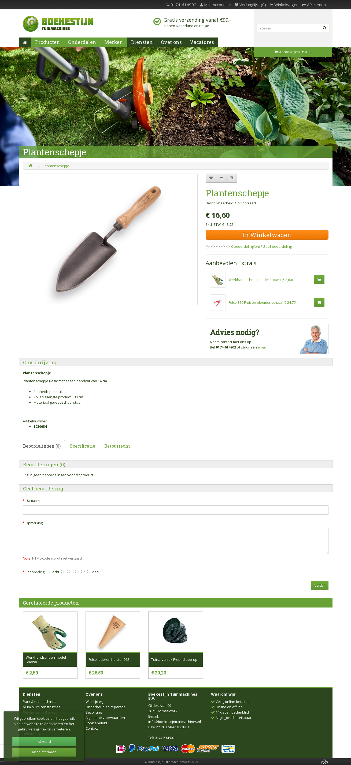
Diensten (142, 42)
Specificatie (82, 446)
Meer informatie (44, 752)
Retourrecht (117, 446)
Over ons (171, 42)
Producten (47, 42)
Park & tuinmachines (39, 701)
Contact (92, 728)
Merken (113, 42)
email (262, 347)
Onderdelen (82, 42)
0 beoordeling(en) (245, 246)
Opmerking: (34, 523)
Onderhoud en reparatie (106, 706)
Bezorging (94, 712)
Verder (320, 585)
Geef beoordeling (277, 246)
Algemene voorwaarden (105, 717)
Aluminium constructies (41, 706)
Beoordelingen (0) (42, 446)
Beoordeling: (35, 572)
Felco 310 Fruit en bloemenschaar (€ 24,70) (262, 302)
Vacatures (202, 42)
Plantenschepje (56, 165)
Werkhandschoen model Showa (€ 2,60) (260, 279)
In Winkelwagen (267, 235)
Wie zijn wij (94, 701)
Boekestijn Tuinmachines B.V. (172, 696)
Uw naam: (32, 500)
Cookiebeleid (96, 723)
